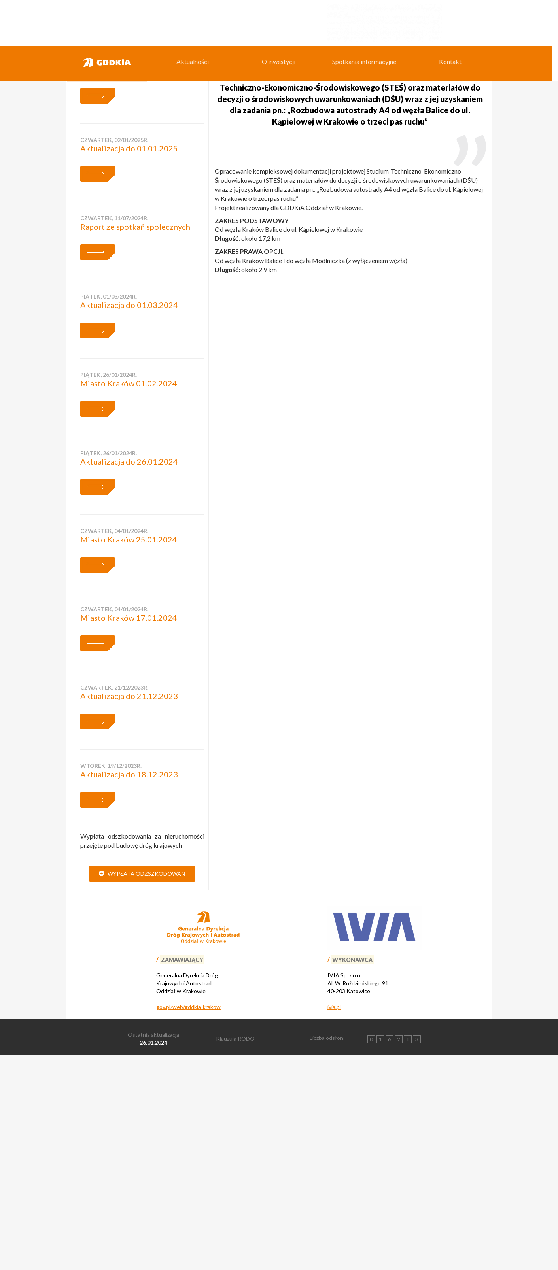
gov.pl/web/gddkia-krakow (188, 1222)
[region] (279, 127)
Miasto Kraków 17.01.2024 (128, 832)
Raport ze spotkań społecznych (135, 441)
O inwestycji (278, 61)
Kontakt (450, 61)
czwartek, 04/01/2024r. (114, 746)
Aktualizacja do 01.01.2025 (129, 363)
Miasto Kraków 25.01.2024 (128, 754)
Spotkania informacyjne (364, 61)
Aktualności (192, 61)
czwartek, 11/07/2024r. (114, 433)
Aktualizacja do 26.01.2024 (129, 676)
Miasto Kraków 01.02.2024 (128, 598)
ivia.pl (334, 1222)
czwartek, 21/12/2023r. (114, 902)
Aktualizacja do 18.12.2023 (129, 989)
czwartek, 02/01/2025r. (114, 355)
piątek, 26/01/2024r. (108, 589)
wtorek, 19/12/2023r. (111, 980)
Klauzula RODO (235, 1253)
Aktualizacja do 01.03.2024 (129, 520)
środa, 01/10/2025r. (108, 276)
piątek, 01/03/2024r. (108, 511)
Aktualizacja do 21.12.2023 (129, 911)
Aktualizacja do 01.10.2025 (129, 285)
